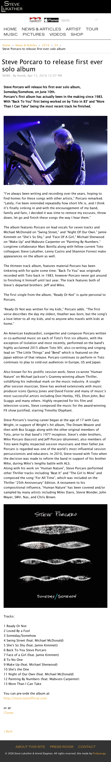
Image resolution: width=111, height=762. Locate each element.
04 (56, 45)
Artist (73, 29)
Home (10, 29)
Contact (87, 747)
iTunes (9, 713)
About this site (30, 747)
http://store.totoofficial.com (25, 698)
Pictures (34, 34)
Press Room (61, 747)
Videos (57, 34)
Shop (77, 34)
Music (11, 34)
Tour (92, 29)
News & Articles (41, 29)
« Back (8, 731)
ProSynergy (99, 753)
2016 (45, 45)
